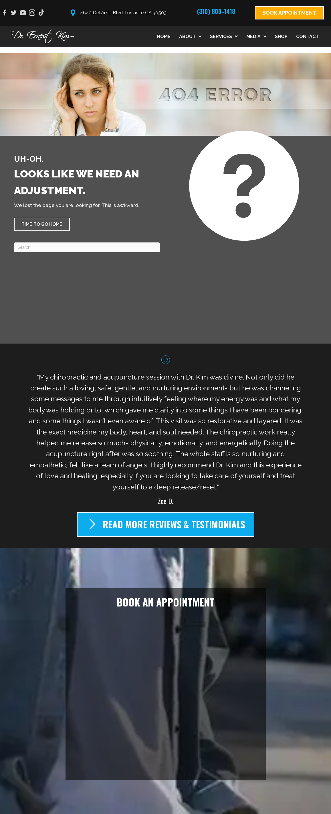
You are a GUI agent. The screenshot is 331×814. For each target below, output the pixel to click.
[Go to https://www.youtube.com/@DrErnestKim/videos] (23, 13)
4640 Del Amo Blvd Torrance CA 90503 (123, 12)
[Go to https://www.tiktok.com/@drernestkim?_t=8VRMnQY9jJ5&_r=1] (41, 13)
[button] (42, 224)
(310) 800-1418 (216, 11)
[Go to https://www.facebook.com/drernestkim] (4, 13)
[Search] (87, 247)
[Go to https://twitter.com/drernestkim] (14, 13)
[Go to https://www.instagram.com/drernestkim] (32, 13)
